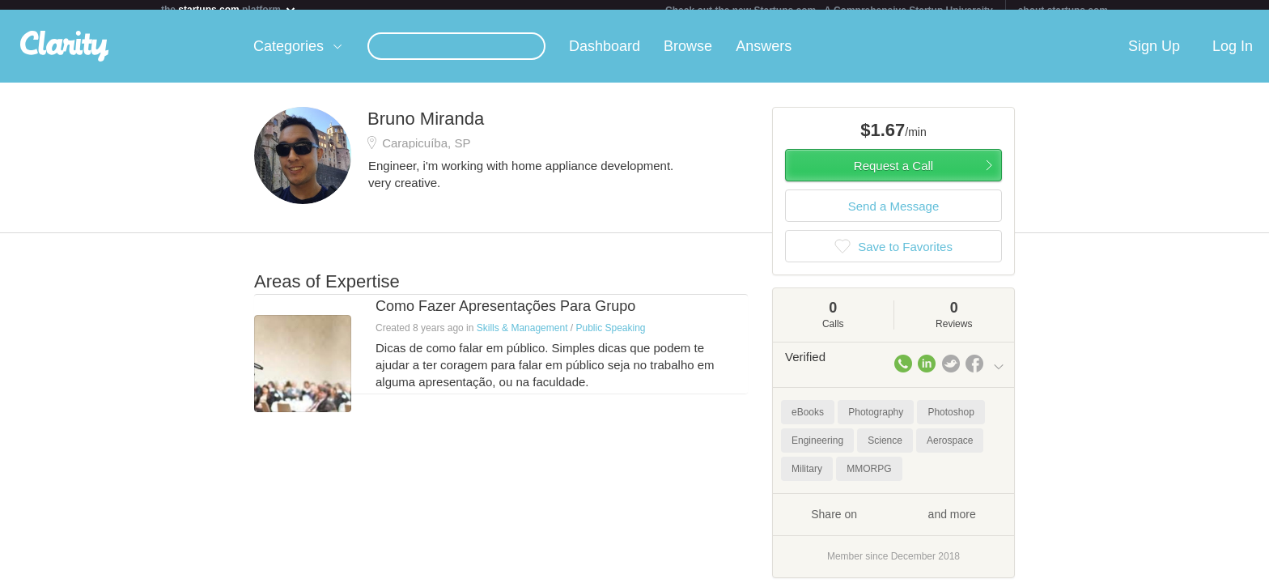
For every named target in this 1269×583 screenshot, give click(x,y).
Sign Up (1154, 56)
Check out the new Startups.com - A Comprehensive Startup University (829, 10)
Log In (1232, 56)
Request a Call (893, 175)
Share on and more (893, 523)
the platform (229, 9)
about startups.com (1063, 10)
